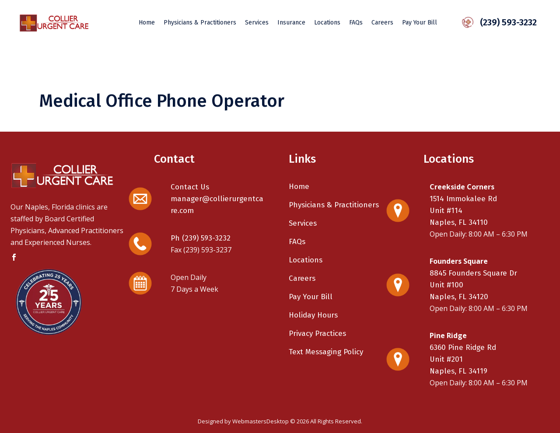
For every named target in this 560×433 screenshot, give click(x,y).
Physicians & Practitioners (334, 205)
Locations (305, 260)
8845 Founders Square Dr (473, 273)
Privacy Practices (317, 333)
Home (299, 186)
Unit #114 (446, 210)
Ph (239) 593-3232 (201, 238)
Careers (302, 278)
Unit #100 (446, 285)
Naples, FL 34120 (459, 296)
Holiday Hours (313, 315)
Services (303, 223)
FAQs (297, 241)
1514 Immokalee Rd (463, 198)
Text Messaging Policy (326, 351)
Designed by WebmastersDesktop (243, 421)
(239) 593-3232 (504, 22)
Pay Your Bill (310, 296)
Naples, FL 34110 (459, 222)
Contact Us (190, 187)
